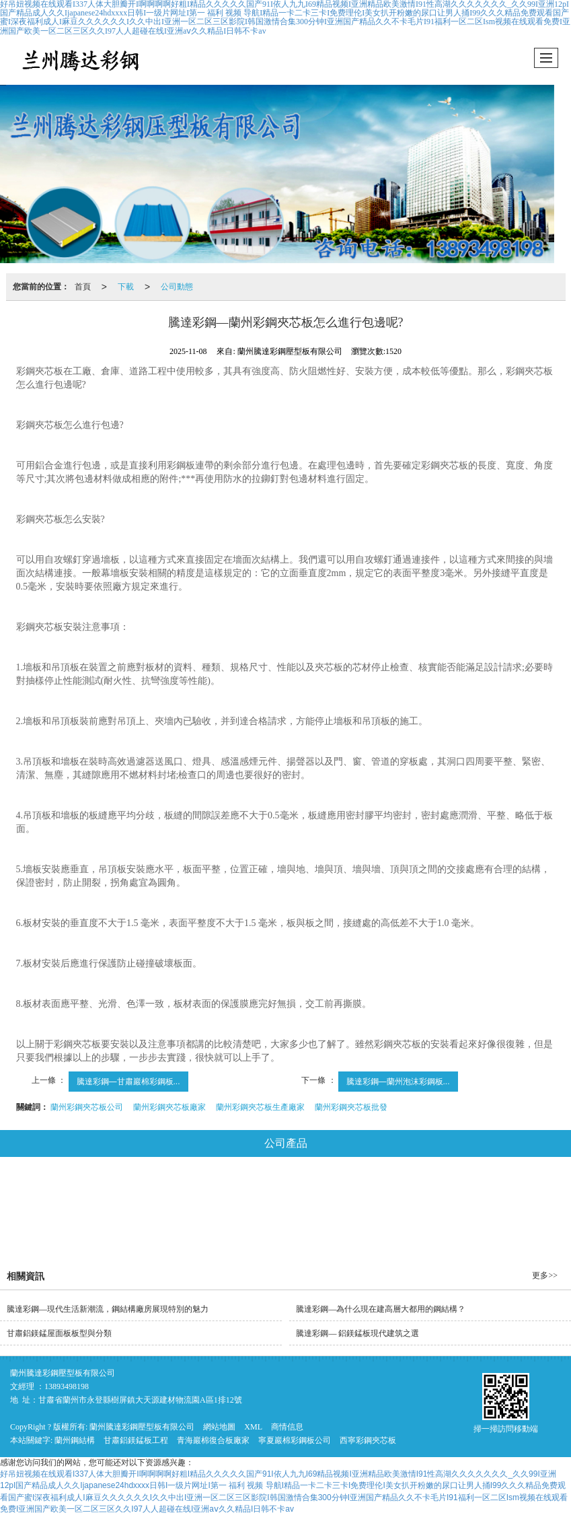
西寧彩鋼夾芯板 (368, 1440)
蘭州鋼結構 (74, 1440)
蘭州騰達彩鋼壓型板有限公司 (141, 1427)
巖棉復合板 (186, 1192)
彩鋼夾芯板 (262, 1192)
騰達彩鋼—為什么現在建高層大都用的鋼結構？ (380, 1309)
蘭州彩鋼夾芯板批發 (351, 1107)
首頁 (83, 286)
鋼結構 (50, 1192)
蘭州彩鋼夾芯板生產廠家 (260, 1107)
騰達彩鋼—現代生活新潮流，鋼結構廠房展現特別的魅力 (107, 1309)
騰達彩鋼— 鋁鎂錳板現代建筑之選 (357, 1333)
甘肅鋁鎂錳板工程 (136, 1440)
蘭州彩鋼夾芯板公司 (86, 1107)
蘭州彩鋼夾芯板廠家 (169, 1107)
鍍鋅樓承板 (176, 1229)
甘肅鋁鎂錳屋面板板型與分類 (59, 1333)
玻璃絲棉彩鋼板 (346, 1192)
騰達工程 (324, 1229)
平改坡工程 (252, 1229)
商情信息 (287, 1427)
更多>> (545, 1275)
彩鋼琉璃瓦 (506, 1192)
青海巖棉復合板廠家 (213, 1440)
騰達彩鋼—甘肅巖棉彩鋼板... (128, 1081)
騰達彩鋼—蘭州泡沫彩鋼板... (398, 1081)
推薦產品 (392, 1229)
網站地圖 (219, 1427)
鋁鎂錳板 (114, 1192)
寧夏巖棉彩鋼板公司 (294, 1440)
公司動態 (177, 286)
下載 (126, 286)
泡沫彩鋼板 (430, 1192)
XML (253, 1427)
